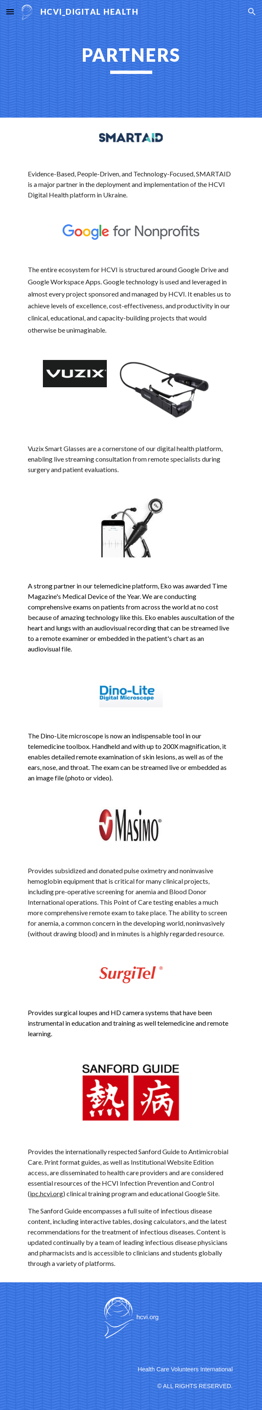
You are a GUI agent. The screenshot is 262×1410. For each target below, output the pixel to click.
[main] (131, 58)
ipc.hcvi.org (46, 1193)
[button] (10, 11)
